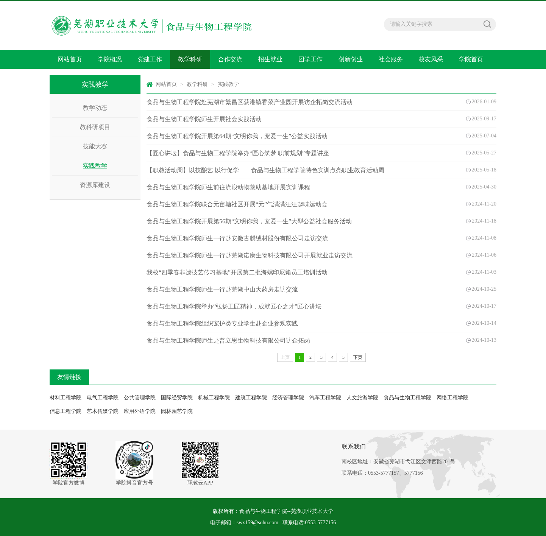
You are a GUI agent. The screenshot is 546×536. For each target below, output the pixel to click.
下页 (357, 357)
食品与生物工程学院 (407, 397)
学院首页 (471, 59)
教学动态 (95, 107)
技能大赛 (95, 146)
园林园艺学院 (177, 411)
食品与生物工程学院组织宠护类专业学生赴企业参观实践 (222, 323)
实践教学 (95, 165)
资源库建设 (95, 185)
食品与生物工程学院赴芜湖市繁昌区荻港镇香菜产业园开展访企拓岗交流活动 (250, 102)
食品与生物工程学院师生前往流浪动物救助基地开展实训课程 (228, 187)
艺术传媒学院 (103, 411)
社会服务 (391, 59)
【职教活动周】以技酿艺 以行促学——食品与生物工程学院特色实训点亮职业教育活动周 (265, 170)
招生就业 (270, 59)
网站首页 (70, 59)
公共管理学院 (140, 397)
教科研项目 (95, 127)
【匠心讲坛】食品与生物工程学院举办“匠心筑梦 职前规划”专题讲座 (238, 153)
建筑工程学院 (251, 397)
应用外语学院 (140, 411)
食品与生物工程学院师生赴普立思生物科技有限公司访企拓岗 (228, 340)
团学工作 (310, 59)
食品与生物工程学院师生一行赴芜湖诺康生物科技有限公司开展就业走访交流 (250, 255)
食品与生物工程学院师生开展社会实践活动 (204, 119)
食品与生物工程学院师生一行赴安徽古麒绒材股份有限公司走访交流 (237, 238)
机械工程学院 (214, 397)
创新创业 (351, 59)
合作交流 (230, 59)
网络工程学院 (452, 397)
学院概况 (110, 59)
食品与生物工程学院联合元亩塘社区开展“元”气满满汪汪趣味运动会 (237, 204)
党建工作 (150, 59)
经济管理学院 (288, 397)
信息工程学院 (65, 411)
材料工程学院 (65, 397)
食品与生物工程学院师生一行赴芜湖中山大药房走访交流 (222, 289)
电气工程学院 (103, 397)
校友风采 (431, 59)
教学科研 (190, 59)
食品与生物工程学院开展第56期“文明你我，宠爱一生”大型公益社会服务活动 (249, 221)
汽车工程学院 (325, 397)
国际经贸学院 (177, 397)
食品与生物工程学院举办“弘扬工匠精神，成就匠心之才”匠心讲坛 (234, 306)
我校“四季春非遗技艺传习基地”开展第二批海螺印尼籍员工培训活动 (237, 272)
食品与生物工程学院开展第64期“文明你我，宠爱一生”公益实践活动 (237, 136)
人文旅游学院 (362, 397)
